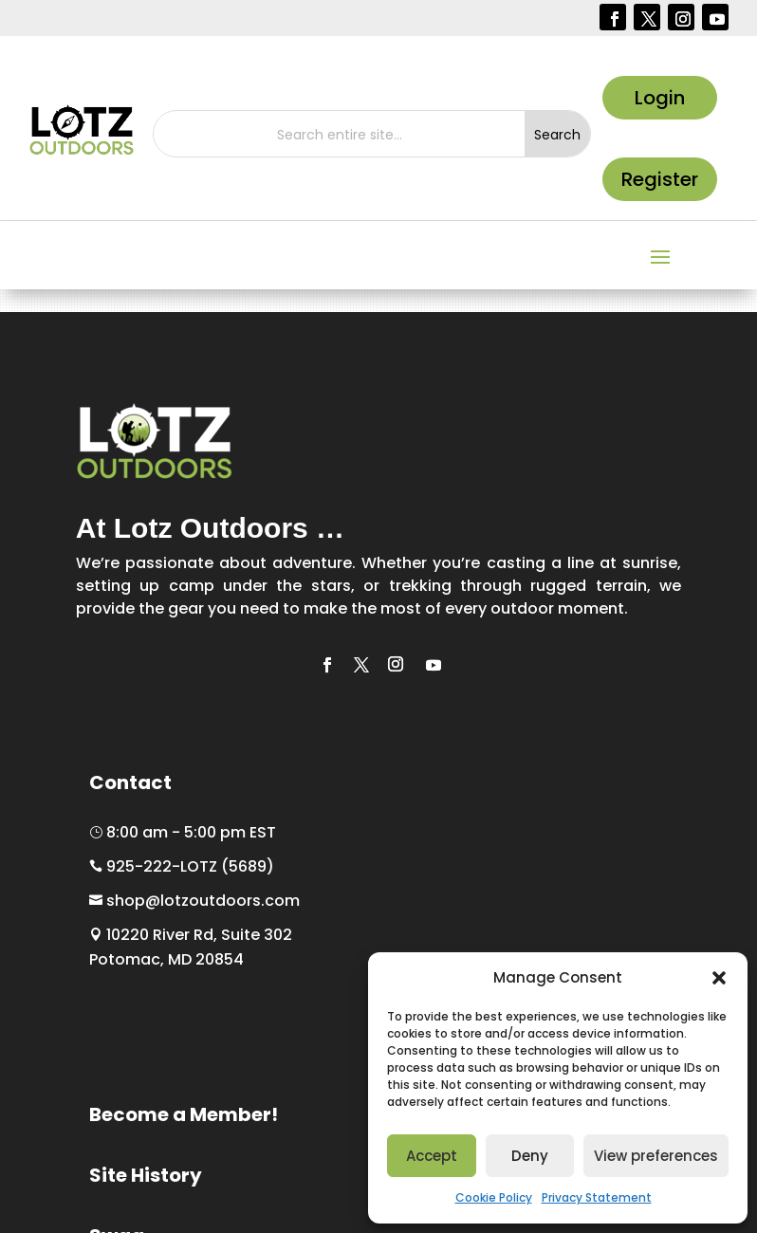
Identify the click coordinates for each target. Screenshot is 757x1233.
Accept (431, 1156)
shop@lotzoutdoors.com (194, 900)
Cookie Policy (493, 1197)
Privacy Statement (597, 1197)
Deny (529, 1156)
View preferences (656, 1156)
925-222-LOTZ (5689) (181, 866)
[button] (719, 977)
